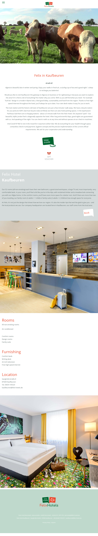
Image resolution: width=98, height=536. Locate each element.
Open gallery (49, 441)
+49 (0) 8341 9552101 (59, 518)
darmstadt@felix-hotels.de (72, 515)
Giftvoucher (49, 156)
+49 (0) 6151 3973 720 (58, 515)
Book (86, 213)
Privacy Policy (46, 522)
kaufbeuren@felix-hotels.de (12, 387)
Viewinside (46, 141)
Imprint (53, 522)
